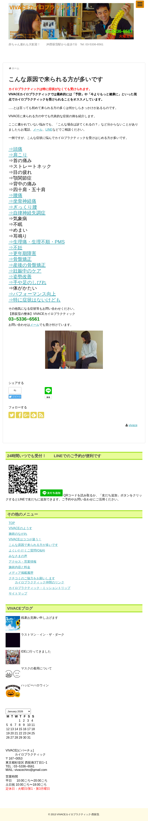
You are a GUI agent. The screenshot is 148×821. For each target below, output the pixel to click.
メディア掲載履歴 (21, 572)
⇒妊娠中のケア (24, 270)
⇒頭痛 (15, 149)
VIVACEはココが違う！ (25, 539)
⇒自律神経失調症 (26, 212)
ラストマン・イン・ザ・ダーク (42, 634)
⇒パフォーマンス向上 (32, 293)
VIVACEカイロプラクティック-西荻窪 (78, 814)
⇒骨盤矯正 (20, 259)
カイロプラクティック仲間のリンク (39, 582)
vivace (133, 425)
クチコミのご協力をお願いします (32, 578)
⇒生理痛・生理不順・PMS (36, 241)
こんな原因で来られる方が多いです (33, 545)
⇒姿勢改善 (20, 276)
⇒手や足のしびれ (27, 282)
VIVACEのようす (20, 528)
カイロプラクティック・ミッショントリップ (39, 588)
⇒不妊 (15, 247)
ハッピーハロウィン (35, 685)
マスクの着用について (36, 668)
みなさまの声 (18, 556)
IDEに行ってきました (36, 651)
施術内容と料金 (19, 567)
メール (37, 129)
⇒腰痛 (15, 195)
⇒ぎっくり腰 (22, 207)
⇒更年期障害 (22, 253)
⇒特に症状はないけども (34, 299)
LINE (48, 129)
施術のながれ (18, 533)
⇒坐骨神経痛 (22, 201)
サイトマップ (18, 593)
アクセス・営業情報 (22, 561)
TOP (12, 523)
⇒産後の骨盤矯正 (27, 265)
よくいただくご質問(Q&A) (27, 550)
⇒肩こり (17, 154)
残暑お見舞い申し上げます (39, 617)
